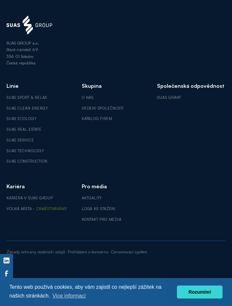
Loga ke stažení (99, 208)
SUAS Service (20, 140)
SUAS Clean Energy (27, 108)
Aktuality (92, 198)
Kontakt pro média (101, 219)
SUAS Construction (27, 161)
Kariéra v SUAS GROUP (30, 198)
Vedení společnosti (103, 108)
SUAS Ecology (21, 118)
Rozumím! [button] (199, 292)
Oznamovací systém (129, 251)
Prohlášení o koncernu (88, 251)
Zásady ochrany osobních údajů (36, 251)
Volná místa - (37, 208)
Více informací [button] (69, 296)
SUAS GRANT (169, 97)
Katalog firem (97, 118)
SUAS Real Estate (24, 129)
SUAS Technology (25, 151)
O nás (88, 97)
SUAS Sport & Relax (27, 97)
